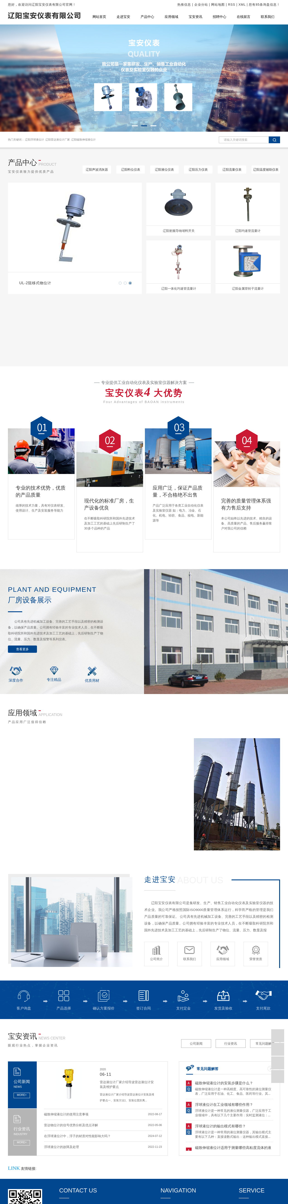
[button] (135, 125)
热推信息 (184, 4)
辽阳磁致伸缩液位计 (83, 139)
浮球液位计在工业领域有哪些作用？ (224, 1106)
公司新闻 (196, 1043)
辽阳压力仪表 (198, 169)
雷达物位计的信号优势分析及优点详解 (71, 1127)
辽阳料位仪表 (130, 169)
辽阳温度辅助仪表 (265, 169)
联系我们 (267, 17)
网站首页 (99, 17)
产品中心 (147, 17)
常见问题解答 (265, 1043)
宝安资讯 (195, 17)
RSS (231, 4)
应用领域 (171, 17)
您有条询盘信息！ (264, 4)
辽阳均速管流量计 (248, 231)
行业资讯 (230, 1043)
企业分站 (201, 4)
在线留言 (243, 17)
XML (242, 4)
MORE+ (22, 1095)
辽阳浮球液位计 (34, 139)
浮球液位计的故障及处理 (61, 1148)
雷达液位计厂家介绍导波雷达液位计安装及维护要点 (127, 1084)
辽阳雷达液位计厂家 (57, 139)
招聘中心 (219, 17)
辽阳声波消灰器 (97, 169)
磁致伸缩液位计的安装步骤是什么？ (224, 1084)
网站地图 (218, 4)
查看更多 (22, 649)
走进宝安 (123, 17)
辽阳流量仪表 (232, 169)
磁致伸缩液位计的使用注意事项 (66, 1116)
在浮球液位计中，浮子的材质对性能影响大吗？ (77, 1137)
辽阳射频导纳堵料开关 (179, 231)
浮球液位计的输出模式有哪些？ (220, 1127)
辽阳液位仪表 (164, 169)
